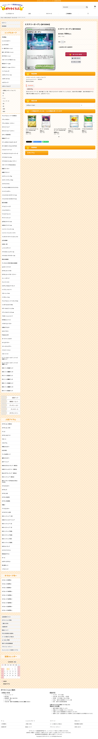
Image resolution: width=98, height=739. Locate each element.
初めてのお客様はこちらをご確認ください (20, 701)
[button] (88, 13)
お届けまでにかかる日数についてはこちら (60, 704)
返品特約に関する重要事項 (65, 47)
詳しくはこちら (13, 698)
